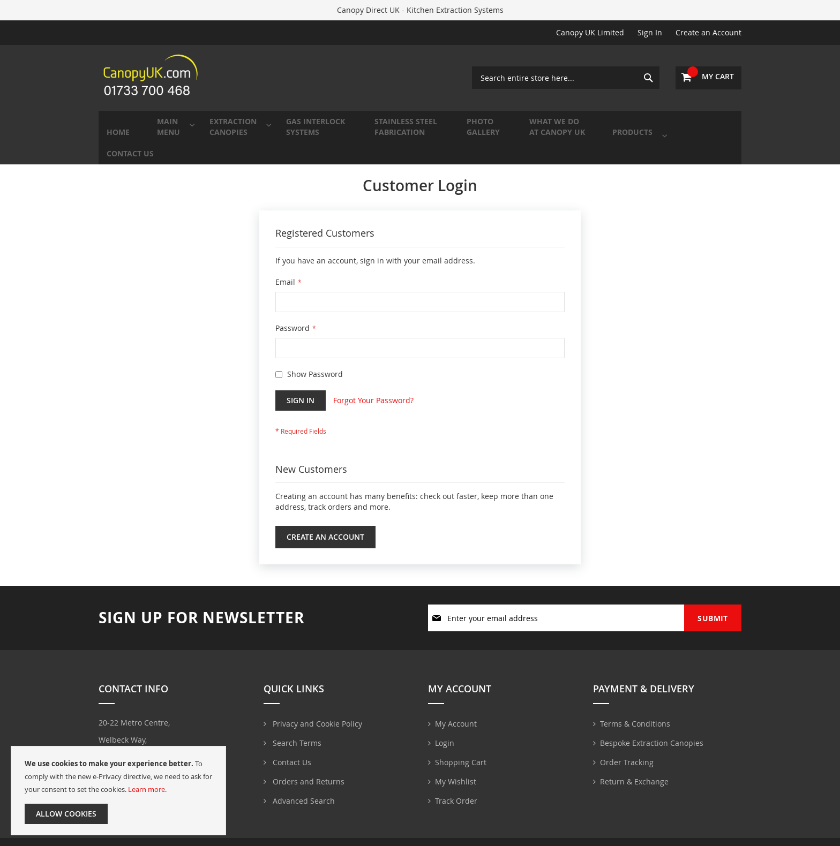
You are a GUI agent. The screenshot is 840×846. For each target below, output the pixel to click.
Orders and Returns (307, 769)
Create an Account (708, 32)
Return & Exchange (634, 769)
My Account (456, 711)
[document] (118, 790)
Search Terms (296, 730)
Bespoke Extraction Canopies (651, 730)
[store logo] (152, 77)
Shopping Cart (460, 749)
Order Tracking (627, 749)
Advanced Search (303, 788)
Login (444, 730)
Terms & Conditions (635, 711)
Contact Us (291, 749)
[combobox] (565, 77)
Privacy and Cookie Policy (316, 711)
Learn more (146, 789)
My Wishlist (455, 769)
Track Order (456, 788)
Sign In (650, 32)
